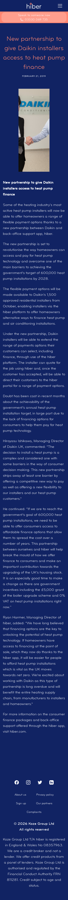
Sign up (21, 803)
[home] (34, 6)
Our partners (44, 803)
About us (20, 794)
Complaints (34, 812)
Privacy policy (45, 794)
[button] (60, 6)
